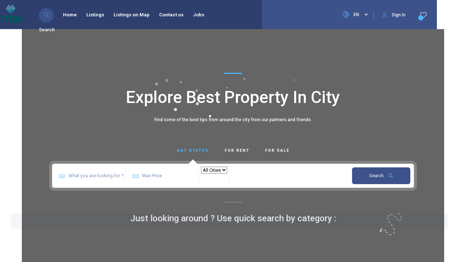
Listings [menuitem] (97, 14)
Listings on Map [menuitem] (133, 14)
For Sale (277, 150)
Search (381, 175)
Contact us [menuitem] (173, 14)
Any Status (193, 150)
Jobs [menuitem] (200, 14)
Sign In (394, 14)
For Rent (237, 150)
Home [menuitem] (72, 14)
